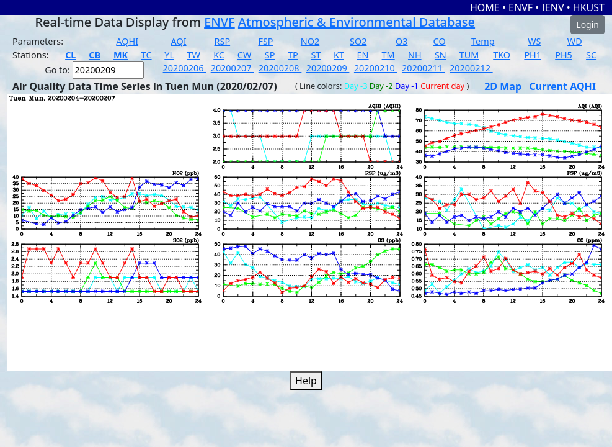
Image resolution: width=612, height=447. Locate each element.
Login (587, 24)
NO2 (310, 41)
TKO (501, 55)
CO (439, 41)
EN (363, 55)
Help (306, 380)
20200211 (423, 68)
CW (244, 55)
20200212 (471, 68)
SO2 (358, 41)
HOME (486, 7)
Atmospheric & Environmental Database (356, 22)
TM (388, 55)
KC (218, 55)
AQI (179, 41)
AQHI (127, 41)
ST (316, 55)
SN (440, 55)
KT (339, 55)
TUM (469, 55)
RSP (223, 41)
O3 (401, 41)
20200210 (375, 68)
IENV (553, 7)
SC (591, 55)
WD (574, 41)
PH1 (532, 55)
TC (146, 55)
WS (534, 41)
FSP (265, 41)
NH (415, 55)
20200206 (184, 68)
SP (270, 55)
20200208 (280, 68)
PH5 (563, 55)
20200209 (328, 68)
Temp (482, 41)
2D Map (502, 86)
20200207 (232, 68)
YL (169, 55)
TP (293, 55)
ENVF (521, 7)
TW (193, 55)
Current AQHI (563, 86)
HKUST (589, 7)
